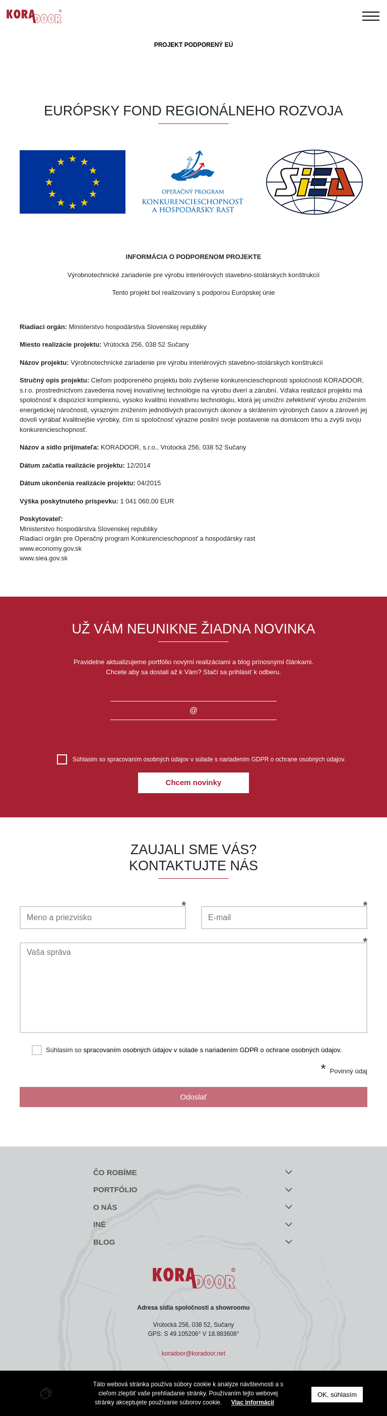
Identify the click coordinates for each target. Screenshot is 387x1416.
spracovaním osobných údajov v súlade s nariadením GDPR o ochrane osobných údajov (226, 759)
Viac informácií (252, 1402)
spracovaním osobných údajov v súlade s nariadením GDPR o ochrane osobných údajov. (212, 1050)
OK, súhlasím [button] (337, 1394)
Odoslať (193, 1096)
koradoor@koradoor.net (193, 1353)
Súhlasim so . (209, 759)
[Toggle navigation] (370, 16)
